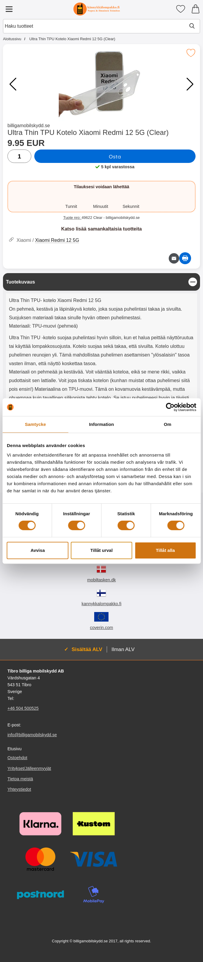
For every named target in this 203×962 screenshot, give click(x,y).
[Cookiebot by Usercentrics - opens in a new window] (170, 407)
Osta (115, 156)
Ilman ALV (122, 649)
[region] (101, 282)
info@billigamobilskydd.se (32, 734)
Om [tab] (167, 424)
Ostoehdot (17, 757)
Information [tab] (101, 424)
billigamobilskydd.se (28, 125)
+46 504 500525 (22, 708)
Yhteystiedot (19, 789)
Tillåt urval (101, 550)
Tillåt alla (165, 550)
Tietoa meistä (20, 778)
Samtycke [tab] (35, 424)
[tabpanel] (101, 363)
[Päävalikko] (9, 9)
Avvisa (37, 550)
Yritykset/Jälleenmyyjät (29, 768)
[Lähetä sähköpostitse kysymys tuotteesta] (174, 258)
